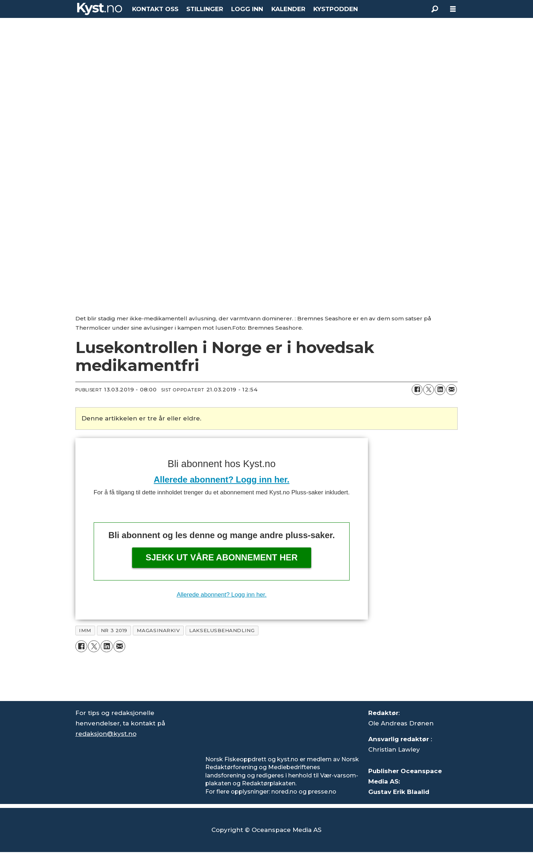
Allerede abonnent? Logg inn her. (221, 479)
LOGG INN (247, 9)
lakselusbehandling (221, 630)
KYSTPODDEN (335, 9)
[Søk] (435, 9)
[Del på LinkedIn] (440, 389)
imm (85, 630)
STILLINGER (204, 9)
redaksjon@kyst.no (105, 733)
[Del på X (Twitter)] (428, 389)
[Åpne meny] (453, 9)
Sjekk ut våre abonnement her (222, 557)
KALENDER (288, 9)
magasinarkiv (158, 630)
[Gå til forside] (99, 9)
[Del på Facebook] (417, 389)
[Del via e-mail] (451, 389)
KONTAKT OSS (155, 9)
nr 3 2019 (114, 630)
